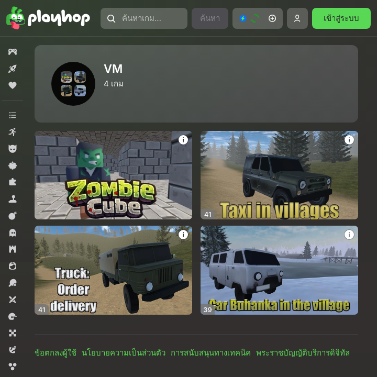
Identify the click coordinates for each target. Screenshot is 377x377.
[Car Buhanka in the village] (279, 270)
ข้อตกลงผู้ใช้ (55, 353)
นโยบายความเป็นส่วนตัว (123, 353)
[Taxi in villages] (279, 175)
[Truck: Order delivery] (113, 270)
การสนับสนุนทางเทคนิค (211, 353)
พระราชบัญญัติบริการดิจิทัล (303, 353)
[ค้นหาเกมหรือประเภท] (144, 18)
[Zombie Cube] (113, 175)
